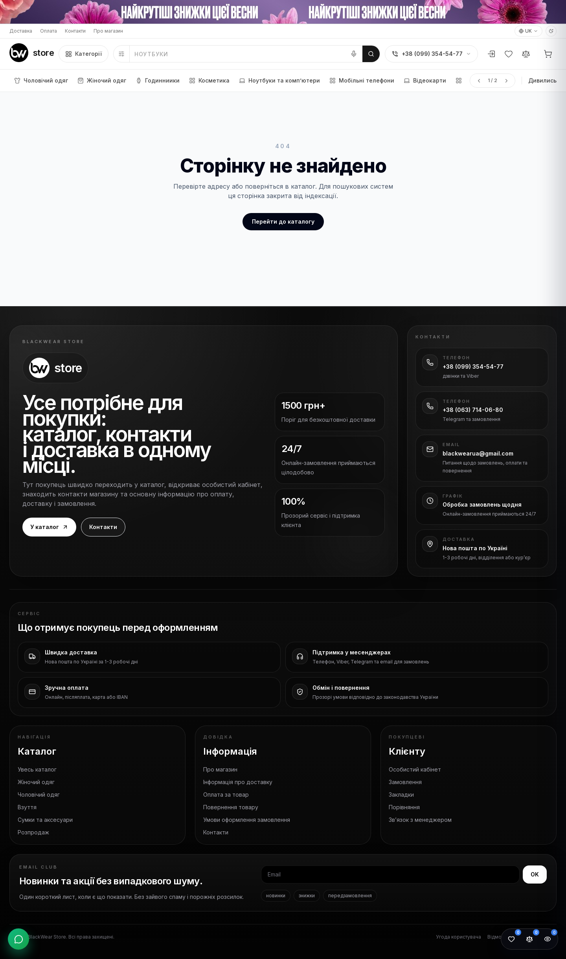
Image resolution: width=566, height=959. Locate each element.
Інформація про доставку (237, 782)
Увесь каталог (37, 769)
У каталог (49, 527)
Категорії (83, 53)
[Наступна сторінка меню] (506, 80)
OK (535, 874)
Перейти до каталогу (283, 221)
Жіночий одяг (36, 782)
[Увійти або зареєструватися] (491, 53)
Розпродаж (33, 832)
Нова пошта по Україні (475, 548)
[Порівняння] (526, 53)
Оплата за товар (226, 794)
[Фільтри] (122, 54)
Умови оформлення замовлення (246, 819)
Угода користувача (458, 937)
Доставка (20, 31)
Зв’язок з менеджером (420, 819)
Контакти (75, 31)
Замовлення (405, 782)
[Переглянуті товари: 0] (547, 940)
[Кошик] (548, 53)
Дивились (542, 80)
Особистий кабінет (415, 769)
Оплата (48, 31)
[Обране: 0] (511, 940)
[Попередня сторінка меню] (478, 80)
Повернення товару (230, 807)
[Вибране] (508, 53)
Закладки (401, 794)
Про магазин (108, 31)
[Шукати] (371, 53)
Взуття (27, 807)
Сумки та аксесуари (45, 819)
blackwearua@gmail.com (478, 453)
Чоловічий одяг (39, 794)
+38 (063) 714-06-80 (473, 409)
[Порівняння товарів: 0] (529, 940)
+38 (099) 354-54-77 (473, 366)
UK (528, 31)
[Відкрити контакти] (18, 940)
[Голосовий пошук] (353, 54)
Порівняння (404, 807)
